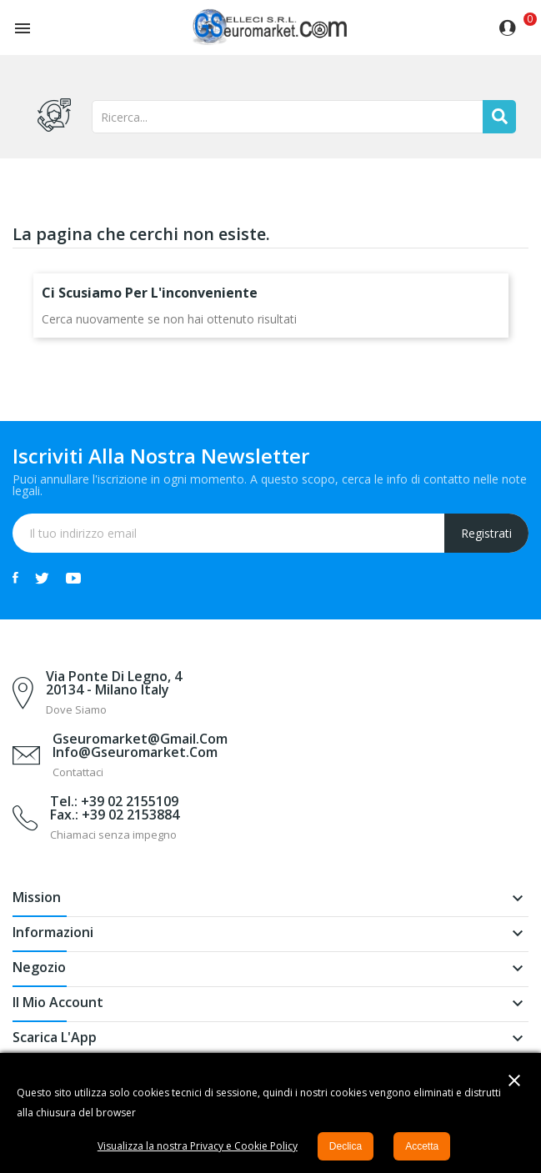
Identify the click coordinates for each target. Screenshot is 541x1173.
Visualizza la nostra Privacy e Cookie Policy (198, 1146)
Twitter (42, 577)
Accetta (421, 1146)
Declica (345, 1146)
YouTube (73, 577)
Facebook (15, 577)
